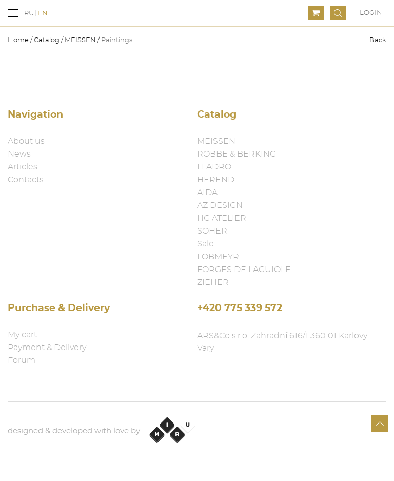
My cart (22, 335)
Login (371, 13)
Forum (21, 360)
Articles (22, 167)
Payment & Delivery (47, 347)
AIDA (207, 192)
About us (26, 141)
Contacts (26, 180)
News (19, 154)
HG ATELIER (221, 218)
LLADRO (214, 167)
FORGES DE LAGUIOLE (244, 269)
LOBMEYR (218, 257)
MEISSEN (80, 40)
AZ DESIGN (220, 205)
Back (377, 40)
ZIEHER (213, 282)
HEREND (215, 180)
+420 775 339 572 (239, 308)
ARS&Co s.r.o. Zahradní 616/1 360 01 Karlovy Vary (282, 342)
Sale (205, 244)
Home (19, 40)
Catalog (47, 40)
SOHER (212, 231)
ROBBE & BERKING (236, 154)
